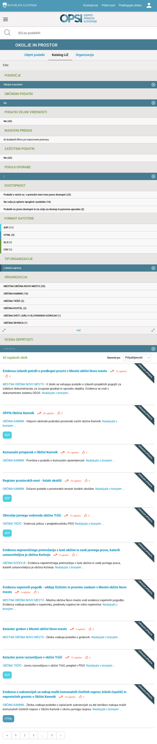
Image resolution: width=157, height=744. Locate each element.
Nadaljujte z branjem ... (56, 393)
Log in (148, 5)
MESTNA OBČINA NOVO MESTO (24, 384)
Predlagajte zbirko (130, 5)
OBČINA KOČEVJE (14, 563)
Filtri (5, 65)
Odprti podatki (34, 55)
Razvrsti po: (114, 357)
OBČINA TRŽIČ (12, 523)
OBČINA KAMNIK (14, 421)
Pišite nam (108, 5)
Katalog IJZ (60, 55)
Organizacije (85, 55)
